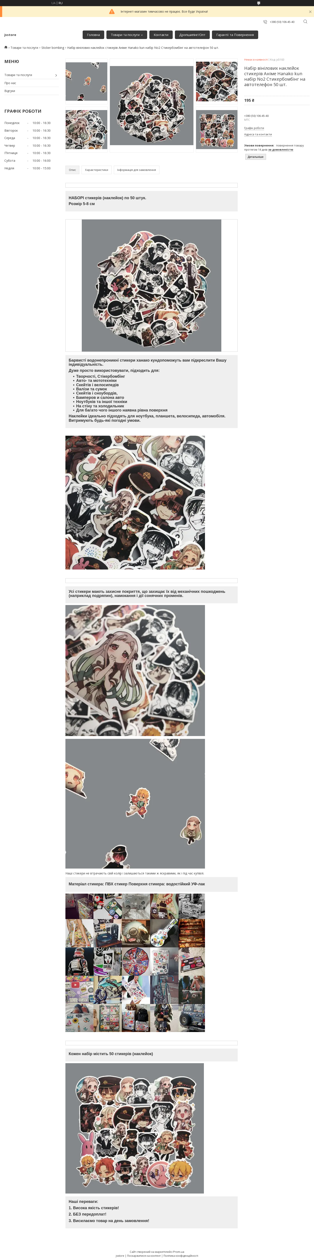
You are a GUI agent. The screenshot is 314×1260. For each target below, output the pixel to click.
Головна (93, 34)
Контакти (161, 34)
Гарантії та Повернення (235, 34)
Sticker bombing (52, 48)
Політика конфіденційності (181, 1256)
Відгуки (9, 91)
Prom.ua (178, 1252)
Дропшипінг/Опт (192, 34)
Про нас (10, 83)
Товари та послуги (125, 34)
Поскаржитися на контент (144, 1256)
